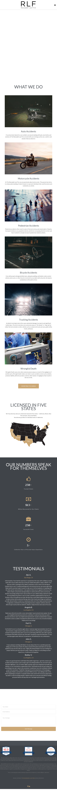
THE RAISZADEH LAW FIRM (28, 778)
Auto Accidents (28, 131)
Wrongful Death (28, 368)
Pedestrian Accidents (28, 225)
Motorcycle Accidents (28, 178)
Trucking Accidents (28, 319)
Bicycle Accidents (28, 272)
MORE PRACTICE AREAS (28, 386)
